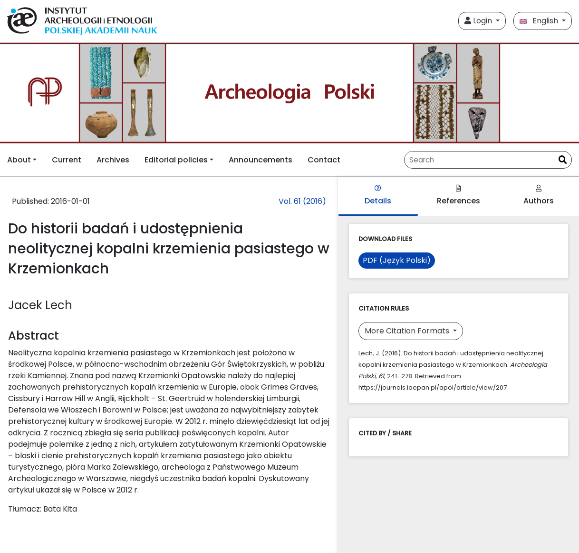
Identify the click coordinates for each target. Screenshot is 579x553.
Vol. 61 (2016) (302, 201)
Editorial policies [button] (176, 159)
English (540, 20)
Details (378, 195)
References (458, 195)
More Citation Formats (408, 330)
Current (66, 159)
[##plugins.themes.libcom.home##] (289, 93)
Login (479, 20)
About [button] (19, 159)
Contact (324, 159)
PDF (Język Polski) (397, 260)
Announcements (260, 159)
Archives (112, 159)
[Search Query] (479, 159)
